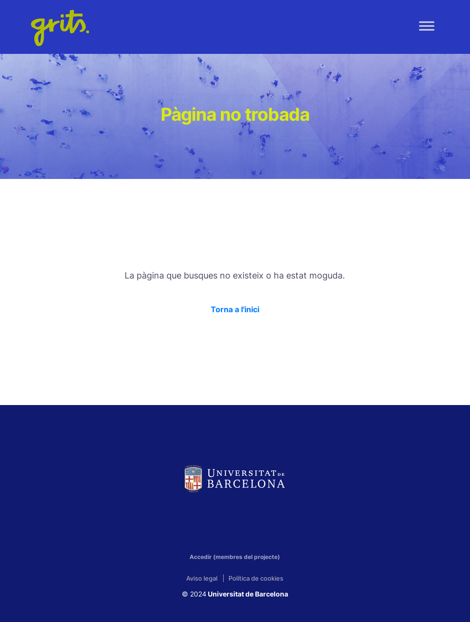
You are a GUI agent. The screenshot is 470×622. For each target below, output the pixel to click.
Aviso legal (201, 578)
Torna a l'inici (235, 309)
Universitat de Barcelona (247, 594)
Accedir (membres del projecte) (235, 556)
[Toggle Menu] (426, 25)
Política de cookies (256, 578)
